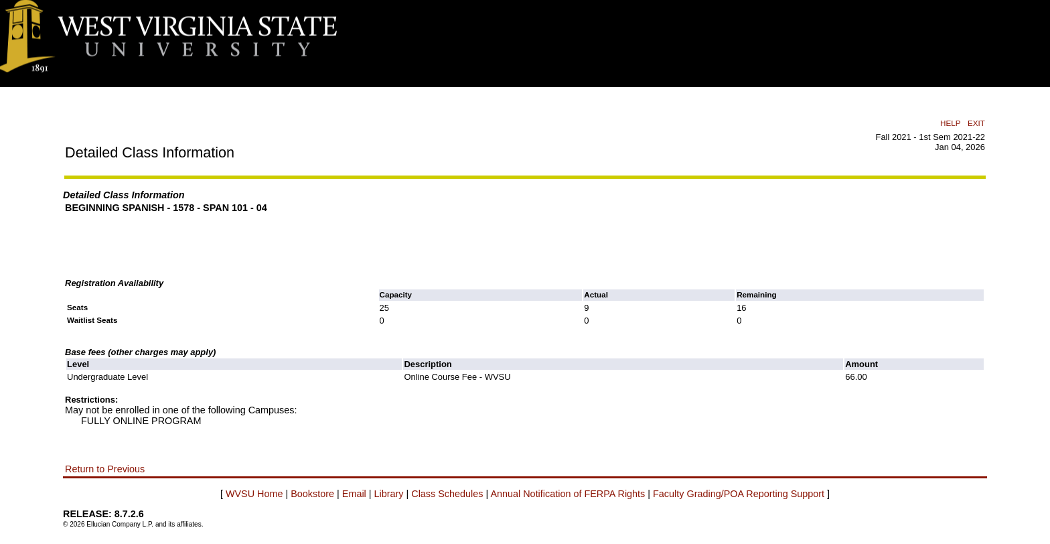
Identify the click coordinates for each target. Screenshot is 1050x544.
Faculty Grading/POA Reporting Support (738, 493)
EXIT (976, 123)
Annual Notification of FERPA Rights (567, 493)
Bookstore (312, 493)
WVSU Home (254, 493)
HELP (950, 123)
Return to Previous (105, 469)
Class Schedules (447, 493)
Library (389, 493)
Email (354, 493)
